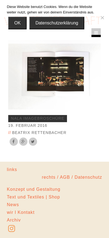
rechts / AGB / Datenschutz (72, 177)
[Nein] (102, 17)
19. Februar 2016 (27, 125)
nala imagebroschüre (37, 118)
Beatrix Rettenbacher (39, 132)
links (12, 169)
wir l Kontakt (21, 212)
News (13, 204)
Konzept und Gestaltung (33, 189)
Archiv (14, 220)
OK (17, 23)
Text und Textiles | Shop (33, 197)
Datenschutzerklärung (56, 23)
